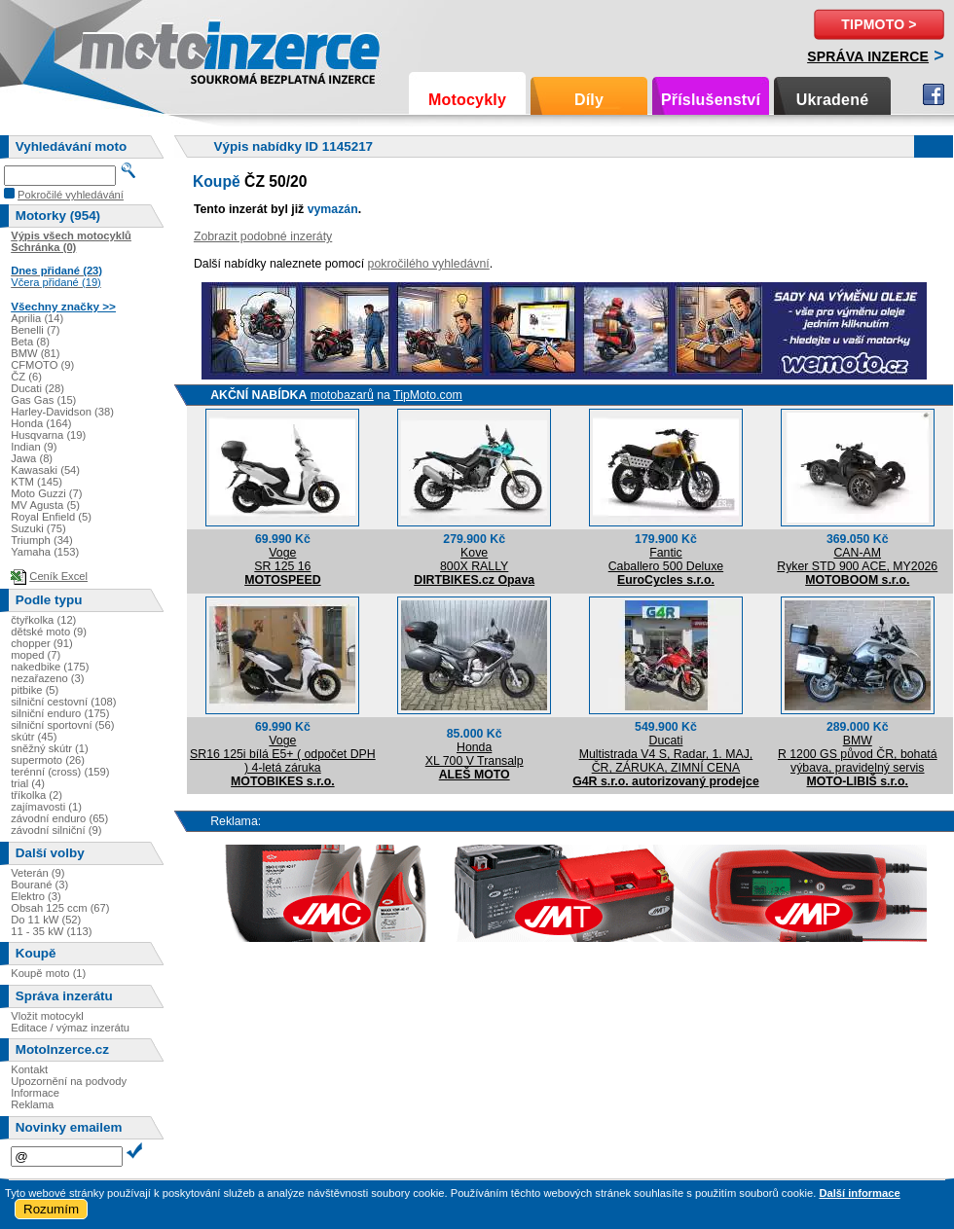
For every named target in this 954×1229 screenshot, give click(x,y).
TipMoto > (878, 24)
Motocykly (467, 99)
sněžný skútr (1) (50, 748)
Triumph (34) (42, 540)
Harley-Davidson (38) (62, 411)
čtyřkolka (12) (43, 620)
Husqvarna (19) (48, 435)
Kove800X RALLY (474, 559)
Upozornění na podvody (69, 1081)
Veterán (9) (37, 873)
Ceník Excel (58, 576)
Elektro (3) (36, 896)
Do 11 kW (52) (46, 919)
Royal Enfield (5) (51, 517)
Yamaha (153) (45, 552)
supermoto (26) (48, 760)
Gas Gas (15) (43, 400)
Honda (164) (41, 423)
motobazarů (342, 395)
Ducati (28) (37, 388)
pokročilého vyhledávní (429, 264)
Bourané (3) (39, 884)
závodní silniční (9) (56, 830)
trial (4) (28, 783)
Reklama (32, 1104)
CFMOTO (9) (42, 365)
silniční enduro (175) (60, 713)
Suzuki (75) (38, 528)
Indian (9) (33, 446)
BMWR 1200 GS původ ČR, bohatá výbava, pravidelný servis (857, 754)
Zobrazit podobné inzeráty (263, 236)
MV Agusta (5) (45, 505)
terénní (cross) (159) (60, 771)
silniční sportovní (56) (62, 725)
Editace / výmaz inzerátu (70, 1027)
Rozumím (51, 1209)
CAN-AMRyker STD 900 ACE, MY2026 (857, 559)
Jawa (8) (32, 458)
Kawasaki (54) (45, 470)
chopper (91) (41, 643)
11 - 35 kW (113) (51, 931)
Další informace (859, 1193)
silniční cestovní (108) (63, 701)
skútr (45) (33, 736)
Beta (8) (30, 341)
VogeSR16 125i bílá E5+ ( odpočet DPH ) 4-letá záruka (283, 754)
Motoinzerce (121, 48)
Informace (35, 1093)
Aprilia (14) (37, 318)
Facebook (933, 94)
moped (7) (35, 655)
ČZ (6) (26, 376)
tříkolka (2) (36, 795)
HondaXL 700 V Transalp (474, 754)
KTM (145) (36, 482)
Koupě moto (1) (48, 973)
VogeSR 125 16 (282, 559)
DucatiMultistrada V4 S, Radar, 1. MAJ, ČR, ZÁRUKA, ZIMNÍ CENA (666, 754)
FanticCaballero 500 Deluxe (665, 559)
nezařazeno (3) (47, 678)
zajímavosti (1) (46, 807)
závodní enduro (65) (59, 818)
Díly (589, 99)
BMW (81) (35, 353)
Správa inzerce (868, 56)
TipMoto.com (427, 395)
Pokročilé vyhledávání (71, 194)
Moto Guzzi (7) (46, 493)
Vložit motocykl (47, 1016)
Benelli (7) (35, 330)
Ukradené (832, 99)
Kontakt (29, 1069)
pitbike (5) (34, 690)
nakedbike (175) (50, 666)
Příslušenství (710, 99)
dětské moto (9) (49, 631)
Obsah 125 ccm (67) (60, 908)
